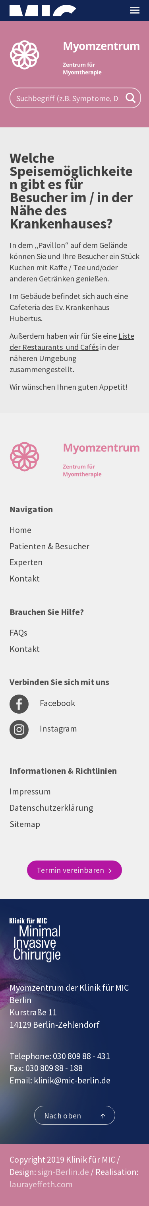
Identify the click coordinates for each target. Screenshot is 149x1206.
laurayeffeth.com (41, 1184)
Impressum (30, 791)
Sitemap (25, 823)
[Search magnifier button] (130, 97)
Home (20, 529)
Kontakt (25, 578)
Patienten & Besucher (49, 546)
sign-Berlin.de (63, 1171)
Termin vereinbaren (74, 870)
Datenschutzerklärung (51, 807)
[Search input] (67, 97)
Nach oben (74, 1115)
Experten (26, 562)
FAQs (18, 632)
